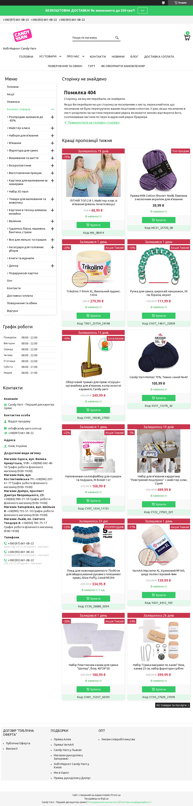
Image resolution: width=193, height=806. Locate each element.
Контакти (98, 56)
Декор (13, 265)
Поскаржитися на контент (103, 802)
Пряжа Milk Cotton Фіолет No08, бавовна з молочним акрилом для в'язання (158, 197)
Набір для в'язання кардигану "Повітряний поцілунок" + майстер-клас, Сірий (158, 480)
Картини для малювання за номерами (28, 182)
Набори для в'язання (23, 135)
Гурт (91, 66)
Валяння (15, 221)
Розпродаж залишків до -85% (26, 118)
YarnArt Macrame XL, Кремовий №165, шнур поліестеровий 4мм (158, 572)
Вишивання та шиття (23, 158)
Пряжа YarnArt (64, 744)
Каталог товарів (18, 109)
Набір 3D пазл (18, 191)
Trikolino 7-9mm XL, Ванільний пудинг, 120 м (93, 293)
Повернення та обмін (65, 66)
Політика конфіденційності (135, 802)
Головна (26, 56)
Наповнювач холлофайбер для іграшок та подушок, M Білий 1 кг (93, 478)
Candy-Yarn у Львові (68, 750)
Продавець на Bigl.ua (96, 798)
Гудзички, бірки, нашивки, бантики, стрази (27, 230)
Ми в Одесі (61, 772)
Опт (9, 280)
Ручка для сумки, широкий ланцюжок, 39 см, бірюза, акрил (158, 293)
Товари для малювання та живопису (27, 200)
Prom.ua (116, 795)
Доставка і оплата (159, 56)
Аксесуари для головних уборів (26, 248)
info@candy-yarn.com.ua (24, 428)
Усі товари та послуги (171, 705)
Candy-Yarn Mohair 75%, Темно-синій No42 (159, 377)
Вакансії (12, 748)
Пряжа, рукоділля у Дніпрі (72, 778)
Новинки (13, 101)
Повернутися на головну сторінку (94, 122)
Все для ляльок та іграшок (28, 239)
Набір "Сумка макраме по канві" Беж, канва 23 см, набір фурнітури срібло (159, 666)
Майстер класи (19, 128)
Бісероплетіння (20, 165)
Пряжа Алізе (62, 739)
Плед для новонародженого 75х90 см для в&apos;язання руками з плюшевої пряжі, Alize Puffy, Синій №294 (93, 574)
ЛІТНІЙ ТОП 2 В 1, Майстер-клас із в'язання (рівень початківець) (93, 202)
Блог (134, 56)
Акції (10, 94)
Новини (118, 56)
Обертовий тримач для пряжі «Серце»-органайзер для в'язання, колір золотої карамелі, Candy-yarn (93, 385)
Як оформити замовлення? (123, 66)
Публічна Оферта (18, 743)
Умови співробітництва (118, 739)
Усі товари (47, 56)
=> (142, 10)
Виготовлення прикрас (25, 173)
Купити (95, 225)
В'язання (15, 143)
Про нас (73, 56)
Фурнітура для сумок (23, 150)
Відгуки (12, 310)
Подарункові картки (23, 273)
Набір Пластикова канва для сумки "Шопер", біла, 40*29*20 (93, 666)
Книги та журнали (21, 258)
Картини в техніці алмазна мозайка (27, 211)
